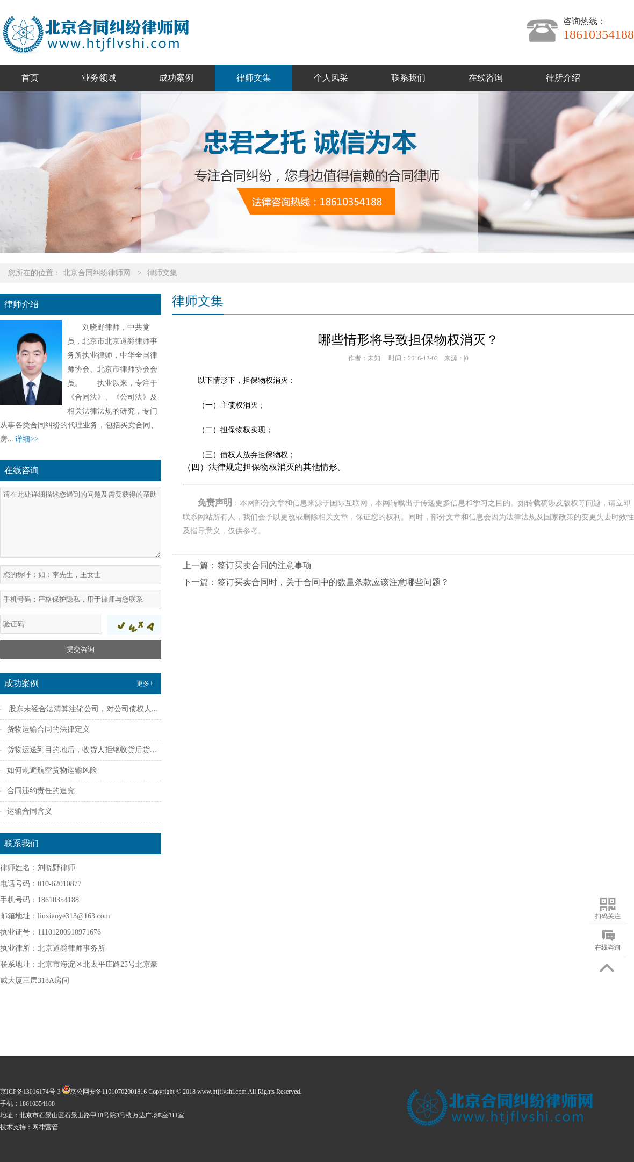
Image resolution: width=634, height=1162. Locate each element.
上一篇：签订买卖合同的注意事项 (247, 565)
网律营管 (45, 1127)
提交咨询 (81, 649)
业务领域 (99, 77)
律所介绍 (563, 77)
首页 (30, 77)
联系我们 (408, 77)
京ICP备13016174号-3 (30, 1091)
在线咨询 (486, 77)
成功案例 (176, 77)
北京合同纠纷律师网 (97, 273)
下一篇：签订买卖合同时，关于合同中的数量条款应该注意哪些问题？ (316, 582)
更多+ (144, 683)
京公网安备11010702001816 (104, 1091)
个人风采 (331, 77)
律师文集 (253, 77)
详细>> (27, 439)
